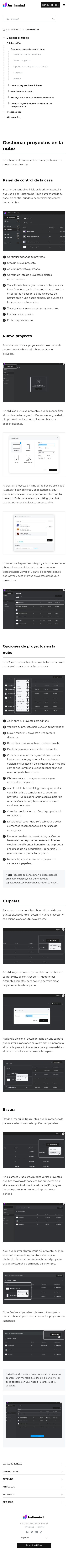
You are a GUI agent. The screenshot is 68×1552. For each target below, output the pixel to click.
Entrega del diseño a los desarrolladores (32, 97)
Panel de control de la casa (27, 54)
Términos (40, 1527)
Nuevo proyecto (22, 60)
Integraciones (13, 112)
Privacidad (29, 1527)
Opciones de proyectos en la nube (31, 66)
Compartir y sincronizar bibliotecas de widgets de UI (31, 105)
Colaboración (13, 43)
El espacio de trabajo (17, 38)
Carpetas (18, 72)
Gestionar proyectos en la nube (28, 49)
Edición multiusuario (22, 91)
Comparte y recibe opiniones (26, 85)
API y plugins (13, 117)
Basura (17, 78)
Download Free (50, 5)
